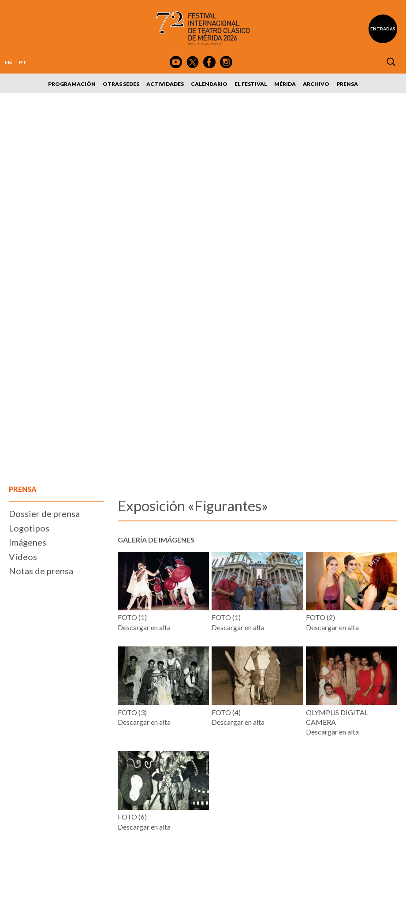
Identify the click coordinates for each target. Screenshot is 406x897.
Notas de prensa (41, 570)
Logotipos (29, 528)
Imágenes (27, 542)
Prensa (347, 84)
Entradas (382, 28)
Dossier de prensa (44, 513)
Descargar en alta (144, 627)
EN (8, 62)
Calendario (209, 84)
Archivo (316, 84)
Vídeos (23, 556)
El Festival (251, 84)
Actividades (165, 84)
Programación (72, 84)
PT (22, 62)
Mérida (285, 84)
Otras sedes (121, 84)
